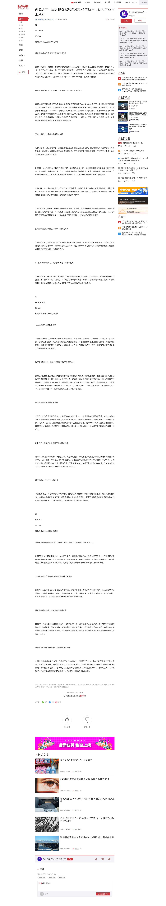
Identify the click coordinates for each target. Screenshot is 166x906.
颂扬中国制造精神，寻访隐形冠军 (134, 178)
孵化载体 (22, 31)
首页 (21, 14)
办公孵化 (97, 2)
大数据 (51, 90)
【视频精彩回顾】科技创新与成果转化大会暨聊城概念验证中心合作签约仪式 (138, 126)
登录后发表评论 (103, 894)
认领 (140, 21)
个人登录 (143, 2)
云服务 (87, 2)
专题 (21, 60)
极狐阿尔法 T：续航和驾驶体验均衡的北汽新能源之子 (87, 800)
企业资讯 (22, 37)
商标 (21, 45)
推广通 (107, 2)
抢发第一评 (111, 19)
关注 (70, 859)
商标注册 (77, 2)
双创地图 (117, 2)
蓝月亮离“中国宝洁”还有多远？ (76, 760)
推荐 (20, 22)
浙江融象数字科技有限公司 (44, 19)
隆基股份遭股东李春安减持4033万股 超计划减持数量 (87, 837)
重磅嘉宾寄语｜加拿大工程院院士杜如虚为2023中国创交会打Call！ (138, 114)
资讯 (21, 19)
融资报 (21, 28)
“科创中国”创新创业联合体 (133, 143)
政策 (21, 55)
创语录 (21, 25)
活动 (21, 65)
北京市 (21, 40)
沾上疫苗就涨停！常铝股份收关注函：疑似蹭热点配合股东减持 (87, 819)
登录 (40, 883)
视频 (21, 50)
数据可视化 (42, 877)
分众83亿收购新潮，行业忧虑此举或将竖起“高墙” (138, 102)
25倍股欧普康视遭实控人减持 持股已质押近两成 (84, 779)
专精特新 (22, 34)
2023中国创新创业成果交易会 (132, 151)
